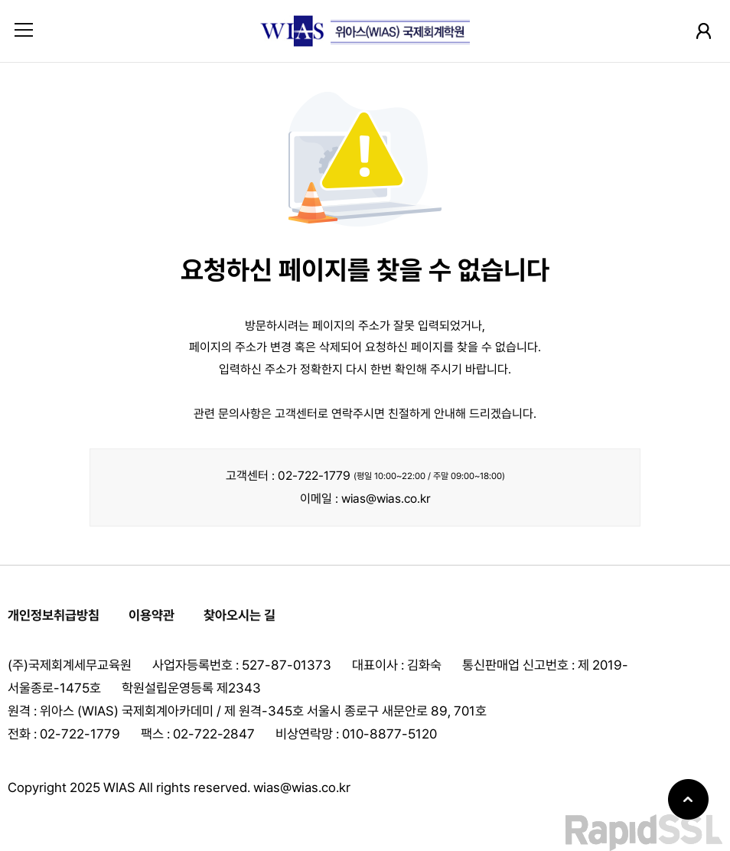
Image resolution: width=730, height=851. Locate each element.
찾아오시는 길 (239, 615)
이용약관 (151, 615)
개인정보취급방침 (53, 615)
